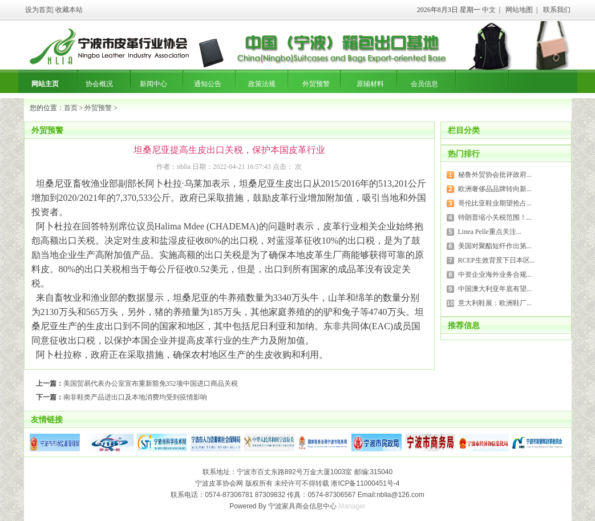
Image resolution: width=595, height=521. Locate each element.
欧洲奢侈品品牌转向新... (495, 189)
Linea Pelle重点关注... (489, 232)
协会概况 (99, 84)
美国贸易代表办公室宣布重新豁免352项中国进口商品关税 (150, 383)
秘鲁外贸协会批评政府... (495, 175)
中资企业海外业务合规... (495, 274)
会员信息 (424, 84)
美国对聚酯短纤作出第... (495, 246)
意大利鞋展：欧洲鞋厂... (495, 303)
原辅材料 (370, 84)
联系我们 (556, 10)
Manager (352, 506)
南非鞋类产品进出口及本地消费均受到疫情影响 (135, 397)
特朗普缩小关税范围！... (495, 217)
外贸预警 (316, 84)
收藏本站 (69, 10)
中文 (489, 10)
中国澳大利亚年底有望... (495, 289)
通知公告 (207, 84)
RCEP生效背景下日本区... (496, 260)
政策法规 (262, 84)
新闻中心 (153, 84)
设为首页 (38, 10)
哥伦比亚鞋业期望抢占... (495, 203)
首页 (71, 108)
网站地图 (519, 10)
